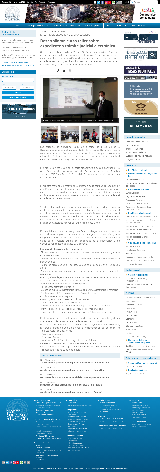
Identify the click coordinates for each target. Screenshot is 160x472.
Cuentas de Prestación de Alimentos (48, 438)
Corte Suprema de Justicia (37, 25)
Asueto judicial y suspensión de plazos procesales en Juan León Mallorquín (18, 41)
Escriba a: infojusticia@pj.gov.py (111, 428)
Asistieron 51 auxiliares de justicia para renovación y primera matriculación (18, 56)
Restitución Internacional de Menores (49, 450)
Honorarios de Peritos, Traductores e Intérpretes (139, 341)
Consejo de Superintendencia (67, 25)
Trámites (39, 457)
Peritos (129, 333)
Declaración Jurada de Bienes (78, 419)
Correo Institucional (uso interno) (142, 363)
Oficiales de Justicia (134, 326)
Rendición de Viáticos (137, 370)
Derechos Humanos (43, 424)
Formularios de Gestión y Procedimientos (136, 279)
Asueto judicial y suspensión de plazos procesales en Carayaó (71, 392)
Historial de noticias (18, 97)
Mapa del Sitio (138, 25)
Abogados (130, 308)
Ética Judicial (40, 412)
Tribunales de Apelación (136, 152)
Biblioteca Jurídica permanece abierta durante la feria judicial (71, 384)
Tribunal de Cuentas (134, 148)
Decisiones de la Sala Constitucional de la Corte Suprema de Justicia (74, 377)
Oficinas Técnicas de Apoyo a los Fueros (142, 174)
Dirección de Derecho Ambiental (139, 257)
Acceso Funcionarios (135, 366)
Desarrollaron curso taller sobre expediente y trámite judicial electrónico (19, 64)
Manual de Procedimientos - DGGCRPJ (138, 238)
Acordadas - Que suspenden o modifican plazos (138, 208)
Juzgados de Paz (133, 159)
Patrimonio (72, 426)
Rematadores (131, 322)
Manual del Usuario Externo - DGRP (141, 233)
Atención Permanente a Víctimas (47, 422)
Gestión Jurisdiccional (138, 274)
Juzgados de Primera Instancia (139, 156)
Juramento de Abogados (45, 415)
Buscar (18, 92)
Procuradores (131, 311)
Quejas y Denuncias (43, 408)
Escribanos (130, 318)
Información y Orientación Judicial (48, 405)
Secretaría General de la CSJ (138, 141)
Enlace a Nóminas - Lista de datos (140, 297)
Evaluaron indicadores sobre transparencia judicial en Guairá (15, 48)
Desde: (4, 84)
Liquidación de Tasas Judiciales (47, 455)
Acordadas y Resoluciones (137, 203)
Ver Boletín (19, 116)
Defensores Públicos (134, 304)
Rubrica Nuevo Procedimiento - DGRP (142, 216)
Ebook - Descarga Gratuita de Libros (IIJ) (48, 428)
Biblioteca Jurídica (134, 264)
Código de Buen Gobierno (77, 417)
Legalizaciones (41, 460)
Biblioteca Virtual (137, 412)
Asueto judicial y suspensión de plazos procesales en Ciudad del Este (74, 362)
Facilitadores (131, 315)
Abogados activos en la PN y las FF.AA (139, 350)
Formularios (40, 453)
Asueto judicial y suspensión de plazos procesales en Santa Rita (72, 370)
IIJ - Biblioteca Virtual (137, 170)
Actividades (72, 403)
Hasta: (22, 84)
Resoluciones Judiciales (138, 189)
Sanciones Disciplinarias (44, 410)
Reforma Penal (132, 253)
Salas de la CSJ (132, 145)
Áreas (109, 25)
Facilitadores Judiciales (44, 434)
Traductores (131, 329)
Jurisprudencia (132, 193)
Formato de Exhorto (43, 448)
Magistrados (131, 301)
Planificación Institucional (139, 213)
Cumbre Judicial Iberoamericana (140, 260)
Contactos (121, 25)
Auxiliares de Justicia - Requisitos (140, 346)
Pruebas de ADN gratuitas (45, 436)
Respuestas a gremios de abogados (48, 403)
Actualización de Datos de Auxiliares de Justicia (141, 184)
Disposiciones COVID (135, 179)
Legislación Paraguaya (135, 196)
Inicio (126, 2)
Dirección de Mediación (44, 431)
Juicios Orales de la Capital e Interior (80, 405)
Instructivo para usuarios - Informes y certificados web (142, 221)
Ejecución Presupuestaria (76, 422)
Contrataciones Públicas (76, 424)
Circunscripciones (93, 25)
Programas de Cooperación (77, 429)
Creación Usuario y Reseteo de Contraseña (139, 285)
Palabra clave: (7, 76)
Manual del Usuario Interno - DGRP (140, 229)
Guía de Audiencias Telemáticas (142, 243)
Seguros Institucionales (136, 373)
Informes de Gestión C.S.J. (77, 431)
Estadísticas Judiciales (135, 250)
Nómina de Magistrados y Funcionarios (77, 413)
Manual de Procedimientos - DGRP (140, 226)
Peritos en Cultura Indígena (137, 336)
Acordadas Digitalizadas (136, 200)
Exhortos (39, 445)
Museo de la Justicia (134, 246)
